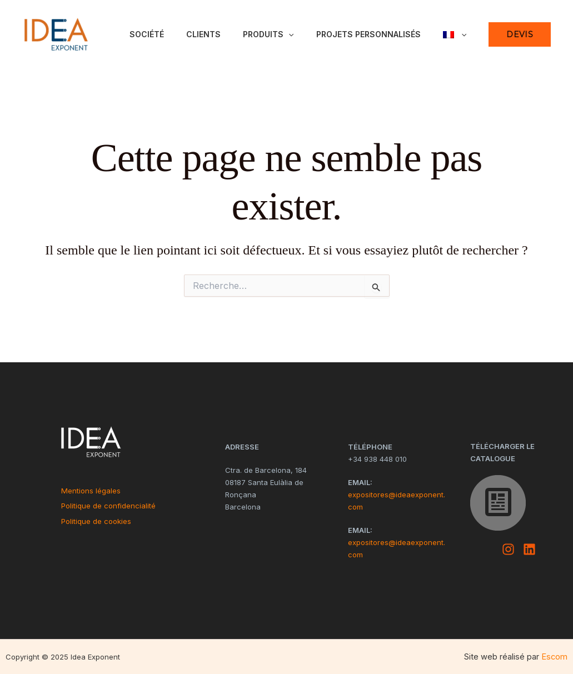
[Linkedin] (529, 549)
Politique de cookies (96, 521)
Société (146, 34)
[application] (288, 34)
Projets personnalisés (368, 34)
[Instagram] (508, 549)
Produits (268, 34)
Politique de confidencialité (108, 505)
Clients (203, 34)
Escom (554, 657)
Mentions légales (91, 490)
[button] (520, 34)
